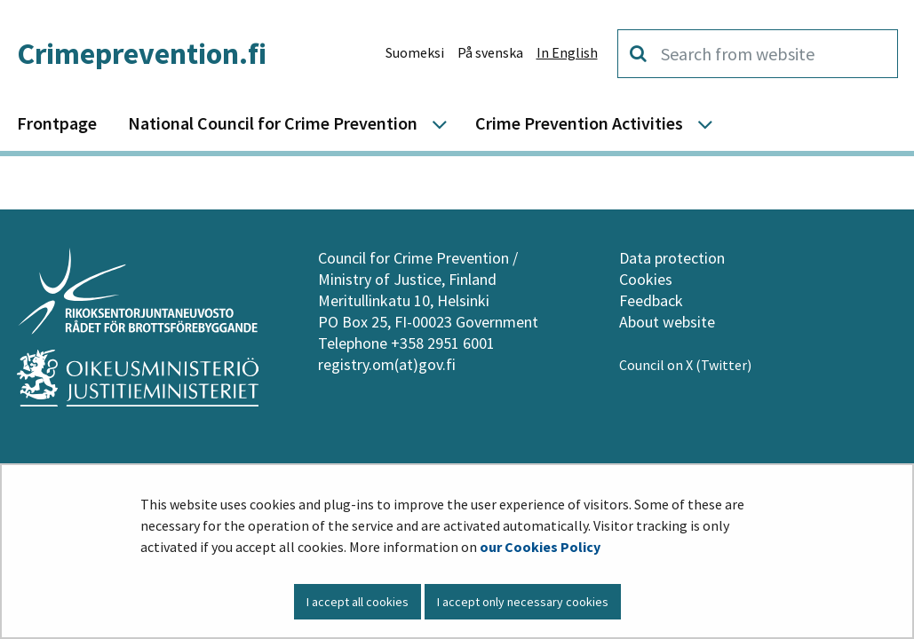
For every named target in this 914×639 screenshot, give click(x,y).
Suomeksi (414, 52)
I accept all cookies (357, 602)
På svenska (490, 52)
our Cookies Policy (540, 547)
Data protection (672, 258)
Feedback (651, 300)
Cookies (645, 279)
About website (667, 322)
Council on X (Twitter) (686, 365)
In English (567, 52)
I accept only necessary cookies (522, 602)
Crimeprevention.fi (141, 53)
